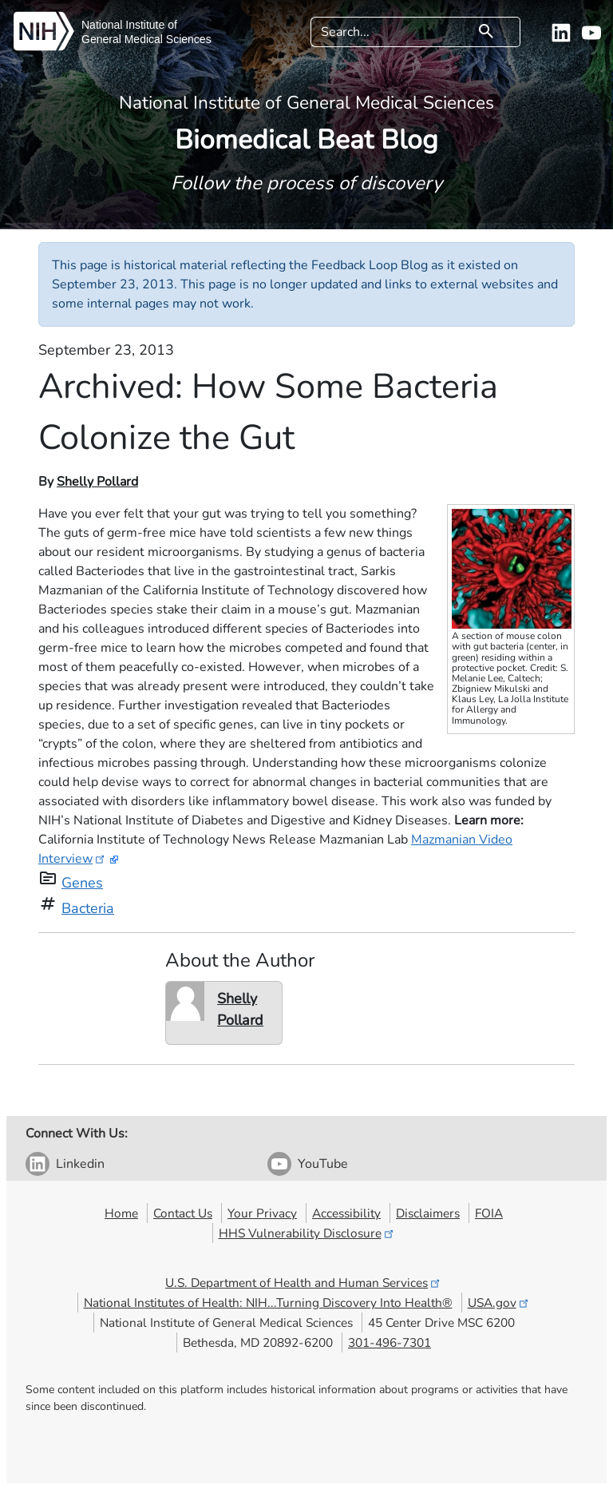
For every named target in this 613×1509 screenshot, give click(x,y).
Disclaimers (428, 1213)
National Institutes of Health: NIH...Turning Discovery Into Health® (268, 1302)
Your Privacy (262, 1213)
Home (121, 1213)
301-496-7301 (389, 1342)
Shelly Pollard (97, 481)
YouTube (323, 1164)
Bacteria (87, 908)
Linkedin (80, 1164)
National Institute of (129, 24)
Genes (82, 882)
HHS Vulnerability (307, 1233)
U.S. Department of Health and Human (303, 1282)
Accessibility (346, 1213)
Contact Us (182, 1213)
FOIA (489, 1213)
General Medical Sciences (146, 39)
